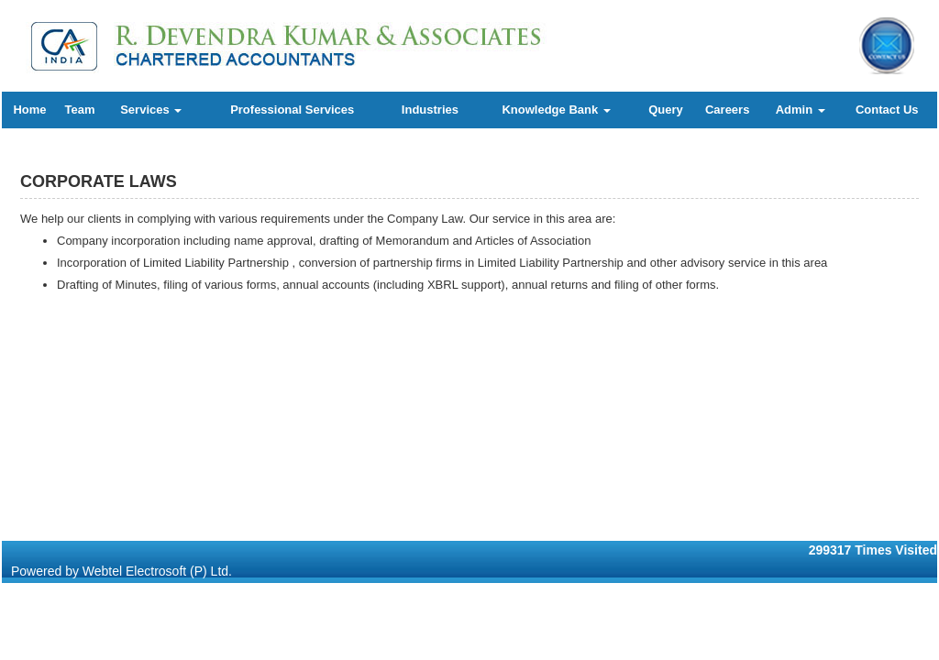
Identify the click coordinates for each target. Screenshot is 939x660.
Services (151, 109)
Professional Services (292, 109)
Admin (800, 109)
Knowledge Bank (556, 109)
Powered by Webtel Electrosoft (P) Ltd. (121, 571)
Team (80, 109)
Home (29, 109)
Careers (727, 109)
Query (665, 109)
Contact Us (887, 109)
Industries (430, 109)
